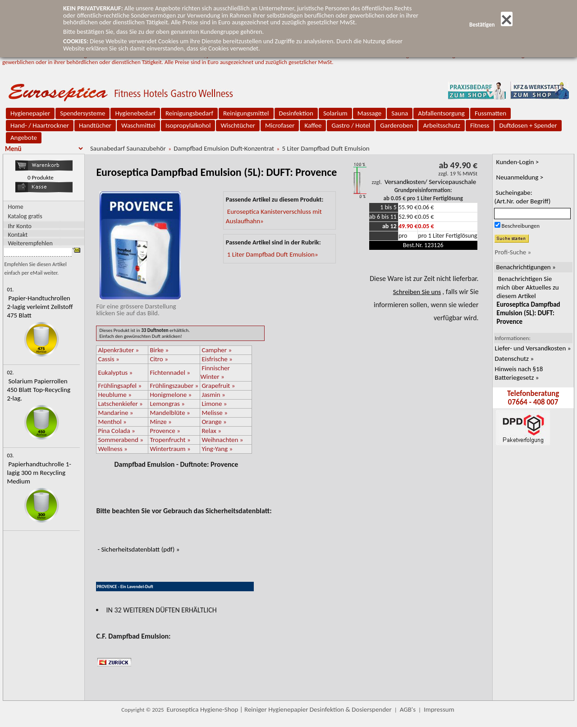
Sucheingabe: (523, 197)
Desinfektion (296, 113)
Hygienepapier (30, 113)
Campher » (216, 350)
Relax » (211, 431)
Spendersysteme (82, 113)
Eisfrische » (216, 359)
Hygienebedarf (135, 113)
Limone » (214, 404)
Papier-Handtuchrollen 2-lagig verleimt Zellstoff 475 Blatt (40, 306)
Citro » (159, 359)
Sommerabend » (120, 440)
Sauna (399, 113)
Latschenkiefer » (120, 404)
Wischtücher (237, 125)
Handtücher (95, 125)
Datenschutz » (514, 358)
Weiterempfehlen (30, 242)
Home (15, 207)
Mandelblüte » (170, 413)
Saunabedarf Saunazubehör (128, 148)
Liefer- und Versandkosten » (533, 348)
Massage (369, 113)
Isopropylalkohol (188, 125)
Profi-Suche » (513, 252)
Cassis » (108, 359)
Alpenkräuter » (118, 350)
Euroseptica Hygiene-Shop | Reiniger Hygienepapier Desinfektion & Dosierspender (279, 709)
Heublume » (114, 395)
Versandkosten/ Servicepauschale (430, 182)
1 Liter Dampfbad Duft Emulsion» (272, 254)
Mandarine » (115, 413)
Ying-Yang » (217, 449)
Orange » (213, 422)
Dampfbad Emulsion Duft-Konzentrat (224, 148)
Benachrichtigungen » (526, 267)
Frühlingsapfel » (120, 386)
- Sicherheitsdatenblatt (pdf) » (138, 549)
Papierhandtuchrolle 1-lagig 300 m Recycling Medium (39, 472)
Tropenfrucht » (170, 440)
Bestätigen (491, 24)
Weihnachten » (222, 440)
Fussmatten (490, 113)
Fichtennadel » (170, 372)
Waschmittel (138, 125)
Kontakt (17, 234)
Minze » (160, 422)
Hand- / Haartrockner (39, 125)
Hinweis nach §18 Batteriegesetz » (519, 373)
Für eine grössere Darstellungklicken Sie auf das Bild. (138, 306)
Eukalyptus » (115, 372)
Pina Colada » (116, 431)
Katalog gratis (25, 216)
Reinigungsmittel (246, 113)
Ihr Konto (20, 225)
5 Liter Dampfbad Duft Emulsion (326, 148)
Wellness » (112, 449)
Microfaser (280, 125)
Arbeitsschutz (441, 125)
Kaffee (312, 125)
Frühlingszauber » (174, 386)
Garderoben (396, 125)
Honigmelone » (171, 395)
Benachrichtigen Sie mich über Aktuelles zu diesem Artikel (528, 300)
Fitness (479, 125)
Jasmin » (213, 395)
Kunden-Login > (517, 162)
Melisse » (214, 413)
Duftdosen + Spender (528, 125)
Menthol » (112, 422)
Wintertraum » (170, 449)
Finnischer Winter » (214, 372)
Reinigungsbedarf (189, 113)
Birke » (159, 350)
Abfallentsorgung (441, 113)
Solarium (335, 113)
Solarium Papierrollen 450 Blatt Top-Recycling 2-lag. (38, 389)
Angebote (23, 137)
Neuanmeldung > (520, 177)
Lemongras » (167, 404)
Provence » (165, 431)
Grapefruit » (218, 386)
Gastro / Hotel (350, 125)
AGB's (408, 709)
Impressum (439, 709)
